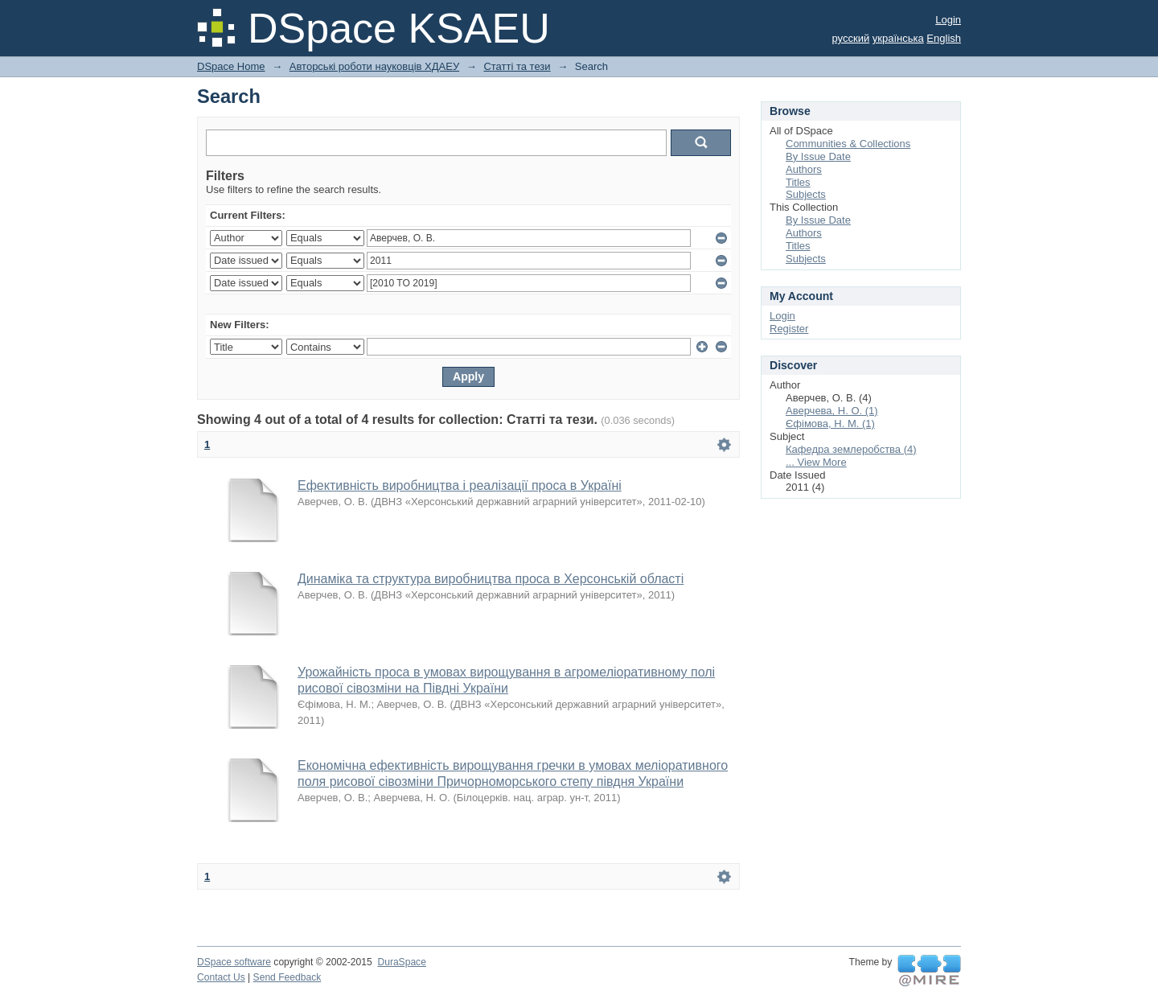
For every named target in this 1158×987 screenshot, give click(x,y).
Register (789, 329)
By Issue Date (818, 156)
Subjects (806, 194)
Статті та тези (516, 66)
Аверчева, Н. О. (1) (832, 411)
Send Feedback (287, 977)
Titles (798, 182)
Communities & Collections (848, 144)
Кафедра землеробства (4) (851, 449)
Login (948, 20)
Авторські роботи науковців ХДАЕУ (374, 66)
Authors (804, 169)
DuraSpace (401, 962)
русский (851, 38)
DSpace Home (231, 66)
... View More (816, 462)
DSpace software (234, 962)
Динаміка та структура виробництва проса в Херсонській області (491, 579)
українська (898, 38)
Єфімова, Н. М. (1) (830, 423)
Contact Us (221, 977)
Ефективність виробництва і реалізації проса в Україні (460, 485)
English (943, 38)
